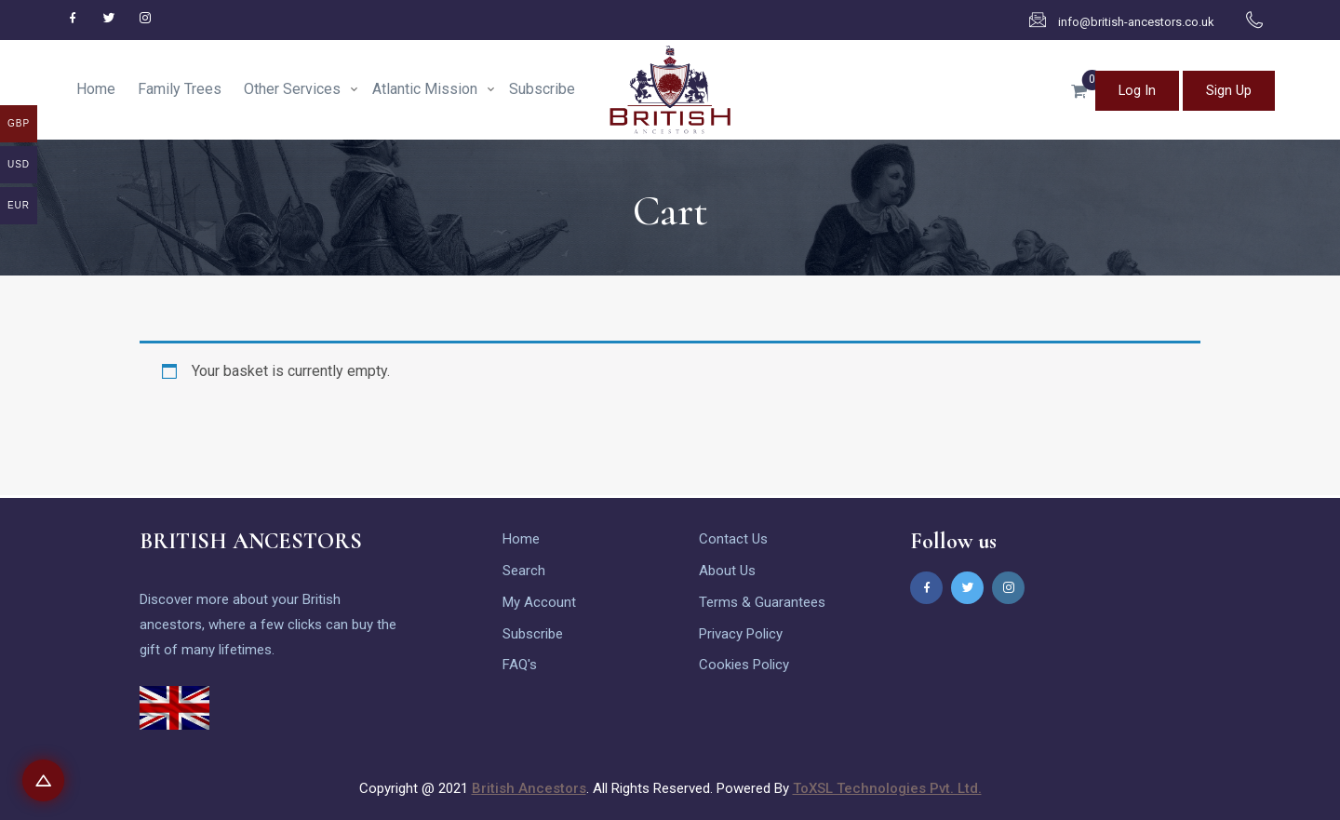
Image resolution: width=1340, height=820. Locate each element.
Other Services (292, 89)
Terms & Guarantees (762, 599)
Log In (1130, 89)
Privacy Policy (741, 631)
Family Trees (179, 89)
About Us (727, 567)
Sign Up (1226, 89)
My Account (539, 599)
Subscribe (542, 89)
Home (95, 89)
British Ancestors (529, 788)
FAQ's (519, 662)
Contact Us (733, 536)
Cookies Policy (744, 662)
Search (523, 567)
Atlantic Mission (424, 89)
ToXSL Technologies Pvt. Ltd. (887, 788)
